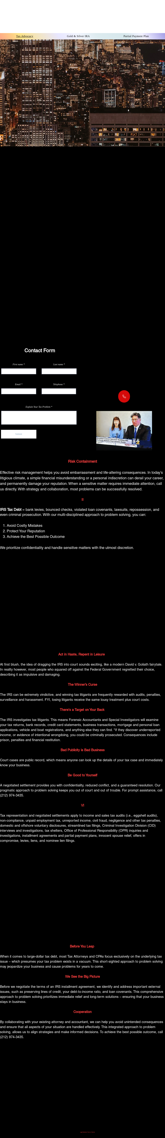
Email (18, 384)
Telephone (58, 384)
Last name (58, 364)
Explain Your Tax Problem (38, 407)
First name (18, 364)
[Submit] (18, 434)
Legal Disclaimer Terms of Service (87, 1132)
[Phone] (124, 396)
